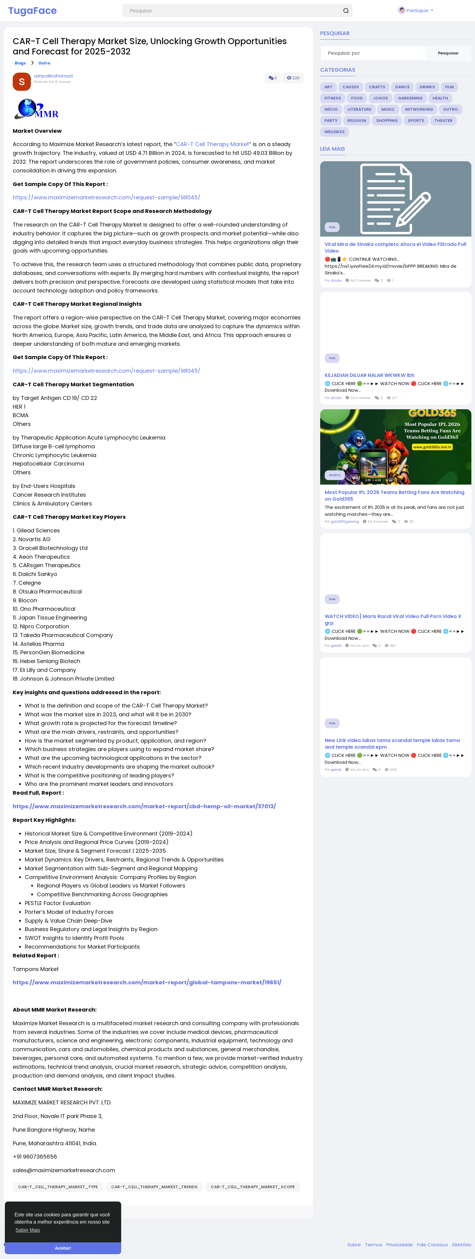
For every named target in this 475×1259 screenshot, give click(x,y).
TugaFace (32, 10)
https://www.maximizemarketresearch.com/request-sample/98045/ (107, 197)
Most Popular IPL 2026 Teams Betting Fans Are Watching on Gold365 (394, 495)
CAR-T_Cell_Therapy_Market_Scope (253, 1187)
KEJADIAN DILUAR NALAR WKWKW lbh (369, 375)
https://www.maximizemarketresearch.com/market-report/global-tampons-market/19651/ (147, 982)
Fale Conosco (433, 1244)
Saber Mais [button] (27, 1230)
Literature (359, 109)
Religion (356, 120)
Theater (443, 120)
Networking (419, 109)
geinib (336, 645)
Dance (402, 87)
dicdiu (336, 280)
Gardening (410, 98)
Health (440, 98)
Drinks (427, 87)
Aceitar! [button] (63, 1248)
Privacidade (400, 1244)
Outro (44, 63)
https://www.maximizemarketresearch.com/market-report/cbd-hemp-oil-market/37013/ (144, 806)
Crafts (377, 87)
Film (449, 87)
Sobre (354, 1244)
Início (331, 109)
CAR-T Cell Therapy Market (212, 144)
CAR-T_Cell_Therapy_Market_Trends (154, 1187)
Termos (374, 1244)
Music (388, 109)
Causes (351, 87)
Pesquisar (448, 53)
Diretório (461, 1244)
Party (330, 120)
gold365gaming (345, 521)
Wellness (334, 132)
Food (357, 98)
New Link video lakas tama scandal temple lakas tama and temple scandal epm (392, 743)
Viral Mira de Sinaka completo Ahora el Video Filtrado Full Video (395, 247)
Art (328, 87)
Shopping (387, 120)
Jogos (380, 98)
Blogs (20, 63)
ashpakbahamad (53, 76)
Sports (416, 120)
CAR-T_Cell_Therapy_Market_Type (58, 1187)
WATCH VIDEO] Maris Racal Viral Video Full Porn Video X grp (393, 619)
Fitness (332, 98)
